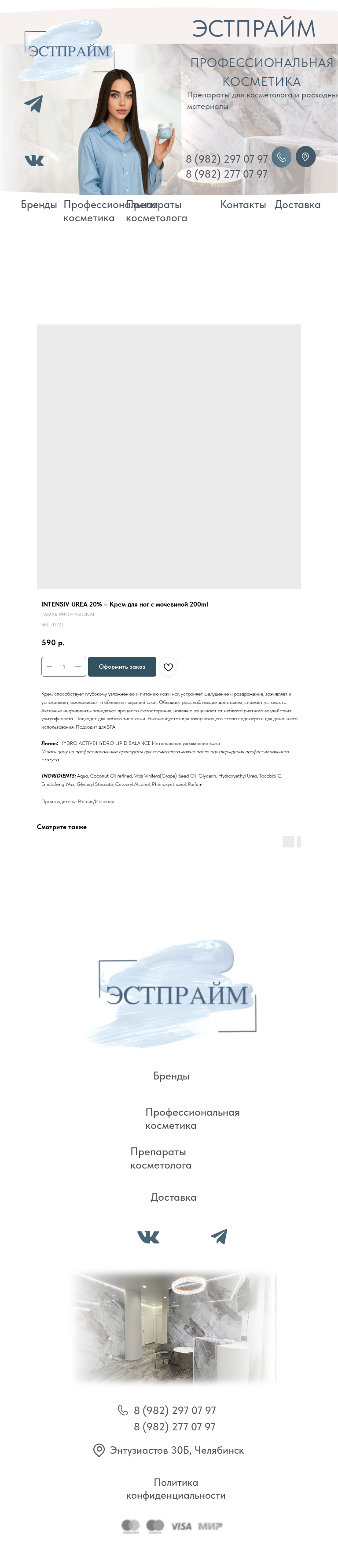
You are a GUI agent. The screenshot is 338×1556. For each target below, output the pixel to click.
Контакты (243, 204)
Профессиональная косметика (110, 210)
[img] (167, 992)
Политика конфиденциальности (176, 1488)
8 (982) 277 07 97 (227, 174)
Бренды (39, 204)
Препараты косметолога (156, 210)
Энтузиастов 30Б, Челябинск (177, 1450)
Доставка (298, 204)
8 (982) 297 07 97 (227, 159)
